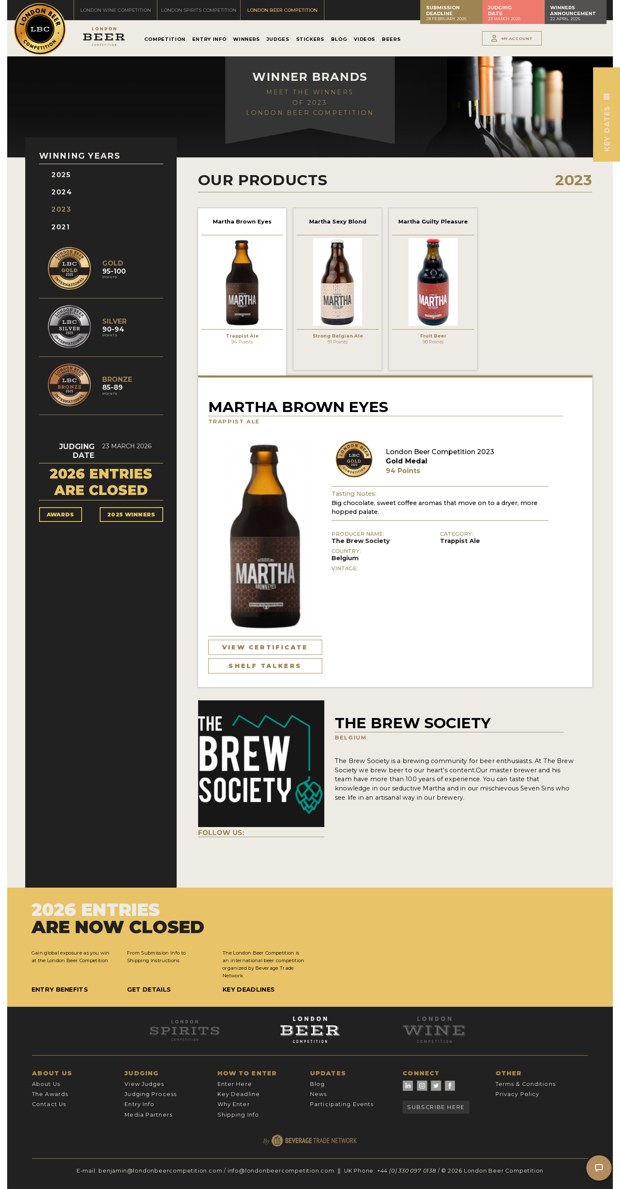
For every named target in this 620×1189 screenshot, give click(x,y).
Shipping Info (238, 1115)
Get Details (149, 989)
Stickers (310, 39)
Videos (364, 39)
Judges (278, 39)
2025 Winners (131, 514)
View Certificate (265, 647)
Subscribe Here (435, 1107)
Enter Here (234, 1084)
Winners (246, 39)
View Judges (144, 1084)
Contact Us (49, 1104)
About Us (46, 1084)
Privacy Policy (517, 1094)
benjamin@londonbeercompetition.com (160, 1171)
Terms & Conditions (525, 1084)
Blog (339, 39)
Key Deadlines (249, 989)
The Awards (50, 1094)
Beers (391, 39)
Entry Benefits (60, 989)
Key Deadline (238, 1094)
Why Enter (233, 1104)
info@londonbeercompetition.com (281, 1171)
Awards (60, 514)
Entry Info (209, 39)
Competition (164, 39)
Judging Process (151, 1094)
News (318, 1094)
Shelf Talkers (265, 666)
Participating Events (342, 1104)
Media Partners (148, 1115)
